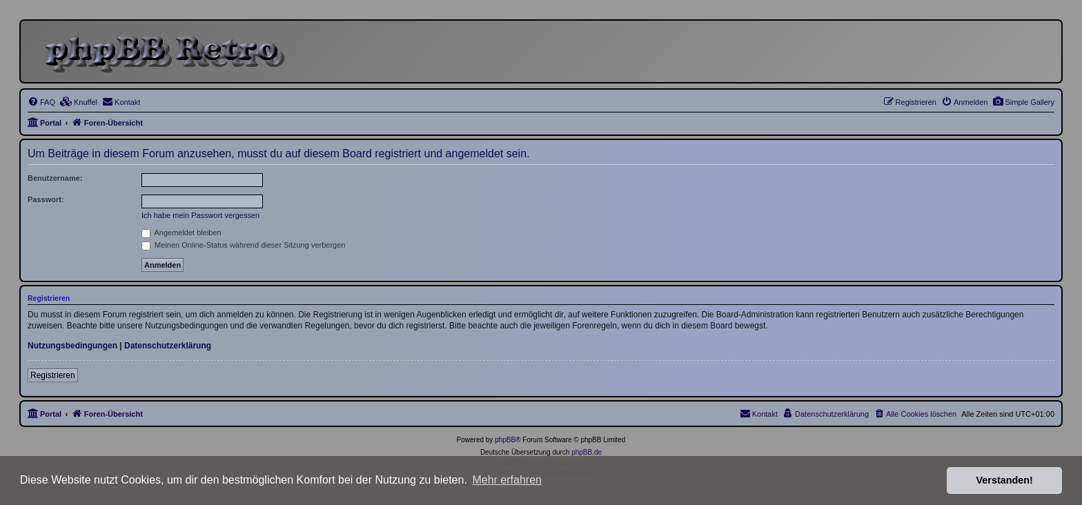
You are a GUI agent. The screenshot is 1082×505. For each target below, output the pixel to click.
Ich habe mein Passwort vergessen (200, 215)
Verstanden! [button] (1004, 480)
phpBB (505, 440)
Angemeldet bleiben (181, 232)
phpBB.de (586, 452)
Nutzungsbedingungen (72, 345)
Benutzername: (55, 178)
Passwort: (46, 199)
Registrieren (52, 375)
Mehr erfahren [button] (507, 480)
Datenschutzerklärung (167, 345)
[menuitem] (1023, 102)
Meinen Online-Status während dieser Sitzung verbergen (243, 245)
